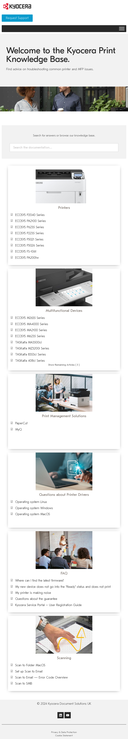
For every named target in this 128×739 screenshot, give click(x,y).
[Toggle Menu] (122, 28)
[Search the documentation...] (62, 147)
